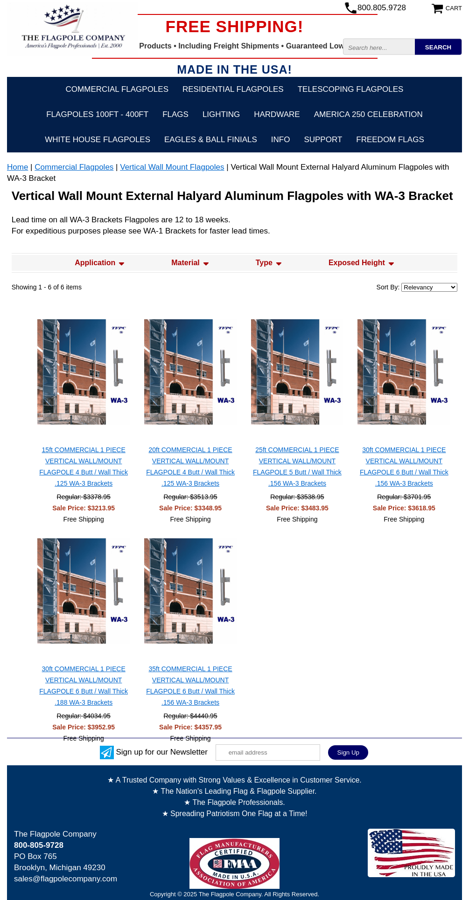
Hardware (277, 114)
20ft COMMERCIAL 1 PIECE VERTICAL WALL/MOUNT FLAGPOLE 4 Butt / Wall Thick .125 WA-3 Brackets (190, 466)
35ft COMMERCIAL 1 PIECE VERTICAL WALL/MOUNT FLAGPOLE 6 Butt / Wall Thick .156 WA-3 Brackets (190, 685)
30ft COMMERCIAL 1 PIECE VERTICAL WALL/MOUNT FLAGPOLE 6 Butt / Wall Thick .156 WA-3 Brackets (404, 466)
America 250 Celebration (368, 114)
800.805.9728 (381, 7)
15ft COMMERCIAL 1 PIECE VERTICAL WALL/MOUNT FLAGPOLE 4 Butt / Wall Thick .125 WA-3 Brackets (83, 466)
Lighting (221, 114)
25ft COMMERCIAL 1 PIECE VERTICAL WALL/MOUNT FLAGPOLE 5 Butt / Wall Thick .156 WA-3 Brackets (297, 466)
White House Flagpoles (97, 139)
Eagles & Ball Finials (210, 139)
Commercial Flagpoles (117, 89)
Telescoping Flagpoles (351, 89)
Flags (175, 114)
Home (17, 167)
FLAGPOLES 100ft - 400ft (97, 114)
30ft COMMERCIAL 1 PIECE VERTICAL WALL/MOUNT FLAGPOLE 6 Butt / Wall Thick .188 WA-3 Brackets (83, 685)
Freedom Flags (390, 139)
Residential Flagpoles (233, 89)
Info (280, 139)
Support (323, 139)
